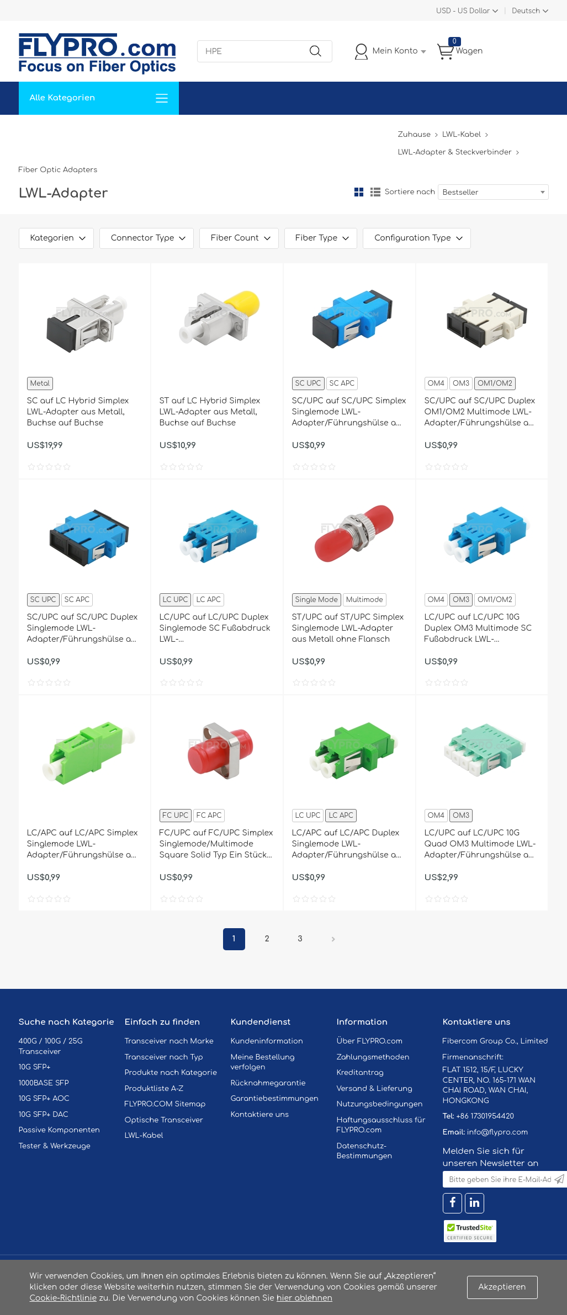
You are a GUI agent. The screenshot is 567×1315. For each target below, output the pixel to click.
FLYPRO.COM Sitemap (165, 1104)
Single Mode (316, 600)
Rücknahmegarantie (268, 1083)
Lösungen (94, 131)
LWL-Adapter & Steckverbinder (454, 152)
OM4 (436, 383)
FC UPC (176, 815)
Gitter (359, 192)
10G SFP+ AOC (44, 1099)
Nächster (333, 939)
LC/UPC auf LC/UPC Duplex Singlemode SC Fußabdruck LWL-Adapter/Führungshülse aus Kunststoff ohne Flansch (216, 629)
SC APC (342, 383)
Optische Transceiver (164, 1120)
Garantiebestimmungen (275, 1099)
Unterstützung (200, 131)
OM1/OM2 (495, 383)
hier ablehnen (304, 1298)
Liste (375, 192)
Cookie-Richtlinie (63, 1298)
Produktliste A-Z (154, 1089)
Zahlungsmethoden (373, 1057)
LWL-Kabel (461, 135)
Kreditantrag (360, 1073)
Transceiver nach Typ (164, 1057)
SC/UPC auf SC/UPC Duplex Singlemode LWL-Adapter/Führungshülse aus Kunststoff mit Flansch (84, 629)
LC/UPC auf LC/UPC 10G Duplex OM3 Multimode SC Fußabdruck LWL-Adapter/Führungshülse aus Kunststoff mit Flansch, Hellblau (481, 629)
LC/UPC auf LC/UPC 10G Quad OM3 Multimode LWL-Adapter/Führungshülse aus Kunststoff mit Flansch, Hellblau (481, 845)
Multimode (364, 600)
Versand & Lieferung (374, 1089)
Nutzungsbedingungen (380, 1104)
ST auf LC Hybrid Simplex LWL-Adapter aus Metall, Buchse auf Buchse (210, 412)
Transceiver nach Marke (169, 1041)
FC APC (209, 815)
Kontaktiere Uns (275, 131)
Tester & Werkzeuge (55, 1146)
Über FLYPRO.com (370, 1041)
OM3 (461, 383)
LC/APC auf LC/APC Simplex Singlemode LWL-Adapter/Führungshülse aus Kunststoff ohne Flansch (84, 845)
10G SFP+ (35, 1067)
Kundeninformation (267, 1041)
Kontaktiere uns (260, 1115)
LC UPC (175, 600)
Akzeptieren (502, 1287)
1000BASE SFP (44, 1083)
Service (142, 131)
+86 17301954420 (484, 1116)
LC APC (208, 600)
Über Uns (340, 131)
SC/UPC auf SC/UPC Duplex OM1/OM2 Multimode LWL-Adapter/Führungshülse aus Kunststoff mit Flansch (481, 413)
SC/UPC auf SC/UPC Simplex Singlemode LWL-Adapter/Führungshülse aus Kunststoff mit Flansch (349, 413)
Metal (40, 383)
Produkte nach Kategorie (171, 1073)
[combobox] (493, 192)
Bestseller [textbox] (461, 192)
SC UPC (308, 383)
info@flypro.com (497, 1132)
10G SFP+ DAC (43, 1115)
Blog (382, 131)
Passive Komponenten (59, 1130)
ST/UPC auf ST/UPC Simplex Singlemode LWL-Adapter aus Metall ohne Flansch (348, 628)
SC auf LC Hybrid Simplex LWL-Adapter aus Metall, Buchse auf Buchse (78, 412)
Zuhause (43, 131)
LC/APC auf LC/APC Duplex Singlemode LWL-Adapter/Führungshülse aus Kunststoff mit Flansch (349, 845)
